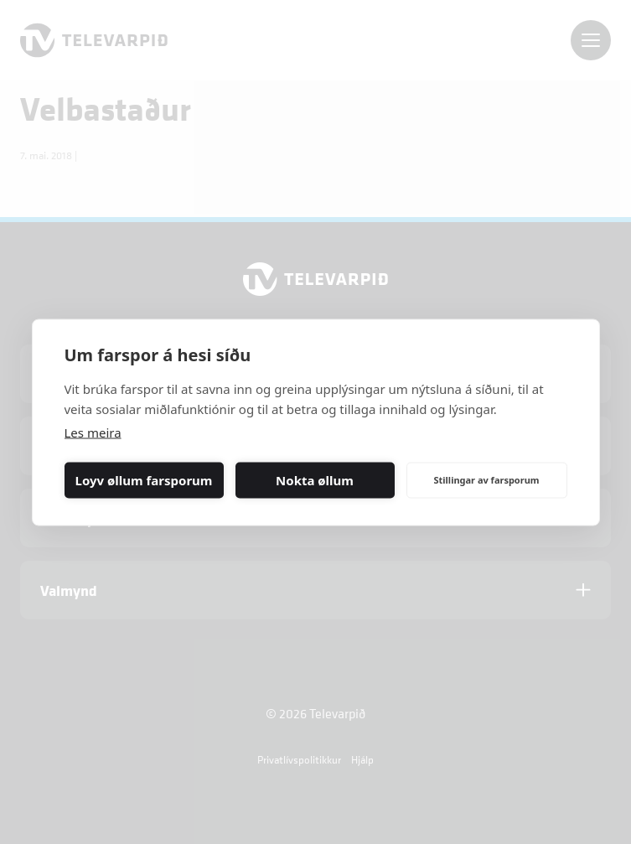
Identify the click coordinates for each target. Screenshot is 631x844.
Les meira (93, 431)
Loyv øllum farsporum (144, 480)
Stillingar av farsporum (486, 480)
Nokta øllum (315, 480)
